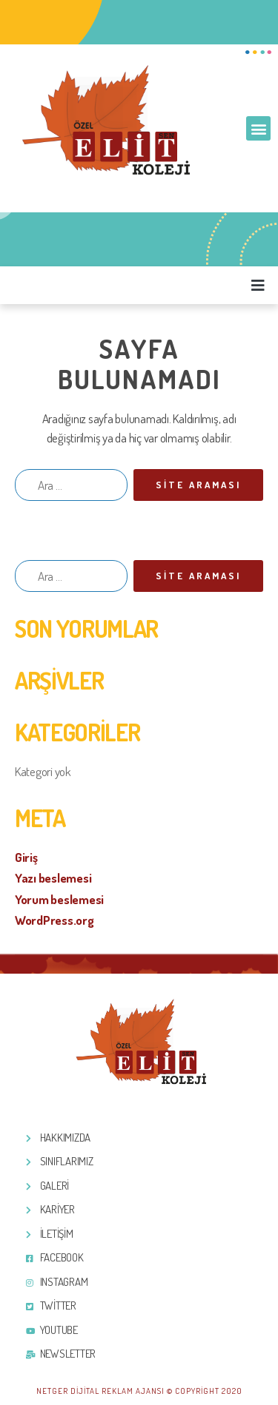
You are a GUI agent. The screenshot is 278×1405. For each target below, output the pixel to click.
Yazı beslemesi (53, 878)
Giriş (26, 857)
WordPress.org (54, 920)
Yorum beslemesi (59, 899)
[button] (258, 128)
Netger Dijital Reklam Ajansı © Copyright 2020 (139, 1391)
